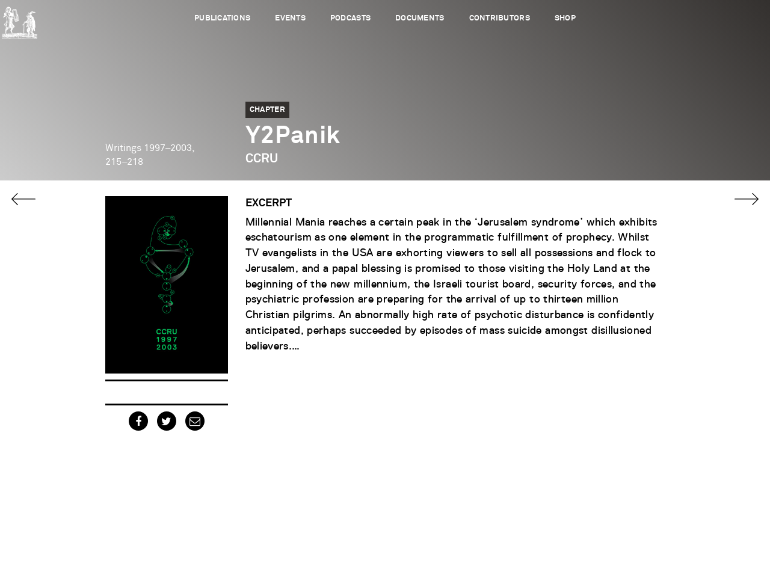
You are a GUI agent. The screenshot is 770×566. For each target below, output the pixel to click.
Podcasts (350, 18)
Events (290, 18)
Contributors (499, 18)
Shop (565, 18)
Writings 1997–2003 (148, 148)
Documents (419, 18)
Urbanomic (19, 19)
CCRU (261, 158)
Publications (222, 18)
